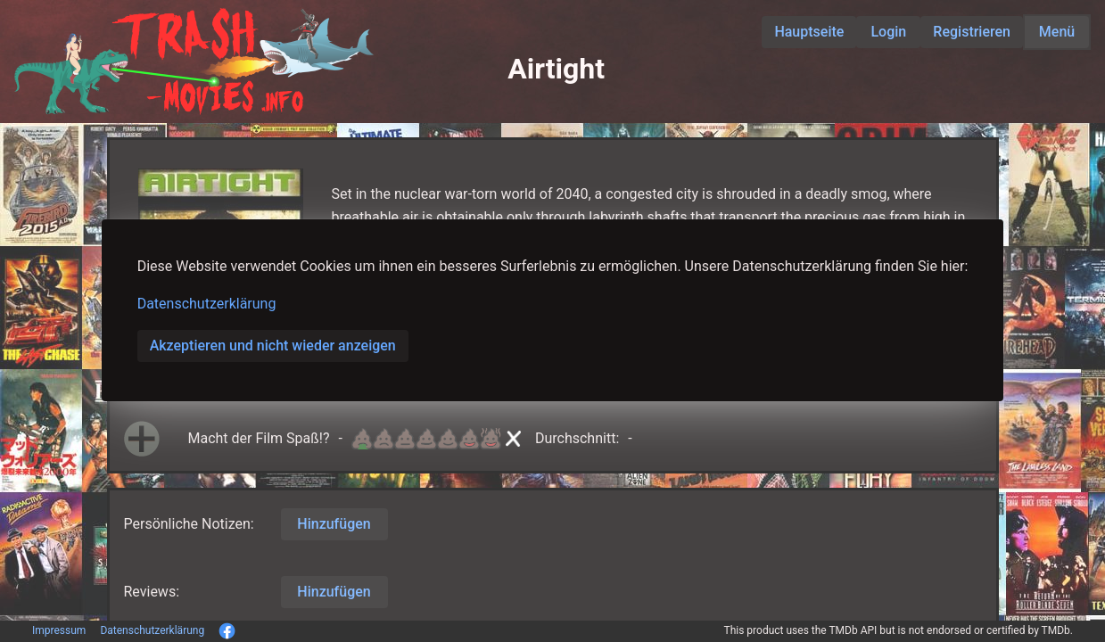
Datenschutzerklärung (206, 303)
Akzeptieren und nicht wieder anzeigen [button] (273, 345)
